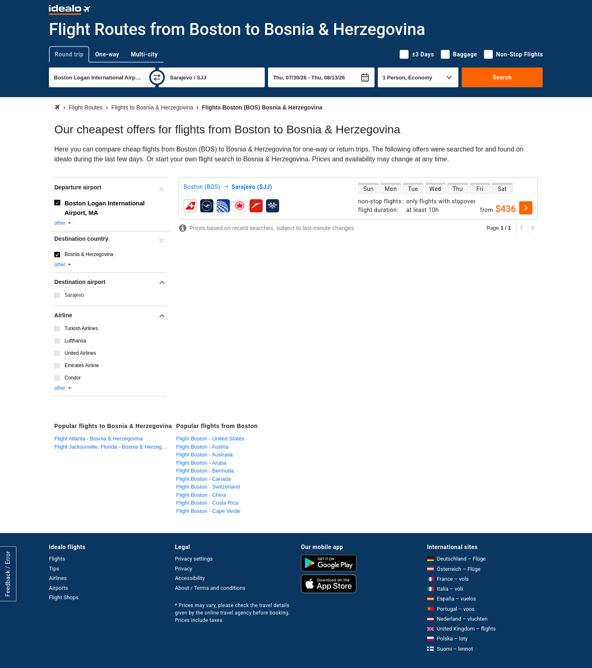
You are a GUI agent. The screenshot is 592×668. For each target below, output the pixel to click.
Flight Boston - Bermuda (205, 471)
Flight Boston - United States (210, 438)
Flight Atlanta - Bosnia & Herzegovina (98, 438)
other (63, 223)
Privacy (183, 569)
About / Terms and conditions (210, 588)
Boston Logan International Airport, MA (105, 208)
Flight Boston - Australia (204, 455)
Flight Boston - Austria (202, 447)
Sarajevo (74, 295)
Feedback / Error (8, 573)
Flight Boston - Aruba (201, 463)
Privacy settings (194, 559)
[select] (525, 207)
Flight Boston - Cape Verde (208, 511)
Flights (57, 559)
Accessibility (190, 578)
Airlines (58, 578)
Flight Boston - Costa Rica (207, 503)
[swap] (157, 77)
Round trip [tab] (69, 54)
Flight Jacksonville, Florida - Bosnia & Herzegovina (113, 447)
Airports (58, 588)
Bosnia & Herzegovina (89, 254)
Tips (54, 569)
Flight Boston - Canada (203, 479)
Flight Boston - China (201, 495)
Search (502, 77)
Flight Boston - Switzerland (208, 487)
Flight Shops (64, 597)
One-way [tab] (107, 54)
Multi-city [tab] (144, 54)
